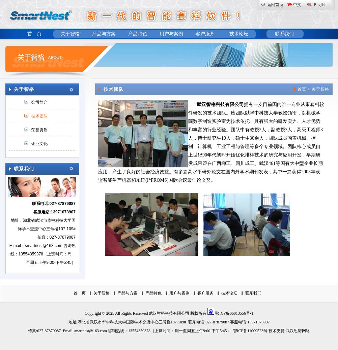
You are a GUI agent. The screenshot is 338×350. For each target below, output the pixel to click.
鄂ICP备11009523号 (250, 330)
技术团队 (39, 116)
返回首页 (275, 4)
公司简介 (39, 102)
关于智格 (70, 33)
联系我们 (284, 33)
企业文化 (39, 143)
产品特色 (137, 33)
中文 (297, 4)
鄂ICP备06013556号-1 (234, 313)
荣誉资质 (39, 130)
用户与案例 (171, 33)
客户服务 (205, 33)
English (320, 4)
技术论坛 (238, 33)
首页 (302, 89)
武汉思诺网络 (298, 330)
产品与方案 (104, 33)
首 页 (34, 33)
